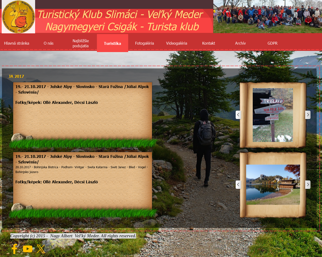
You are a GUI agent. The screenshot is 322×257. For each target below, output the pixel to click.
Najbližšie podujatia (81, 43)
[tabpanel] (82, 97)
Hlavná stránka (16, 43)
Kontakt (208, 43)
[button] (273, 115)
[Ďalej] (307, 115)
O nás (48, 43)
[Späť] (238, 115)
